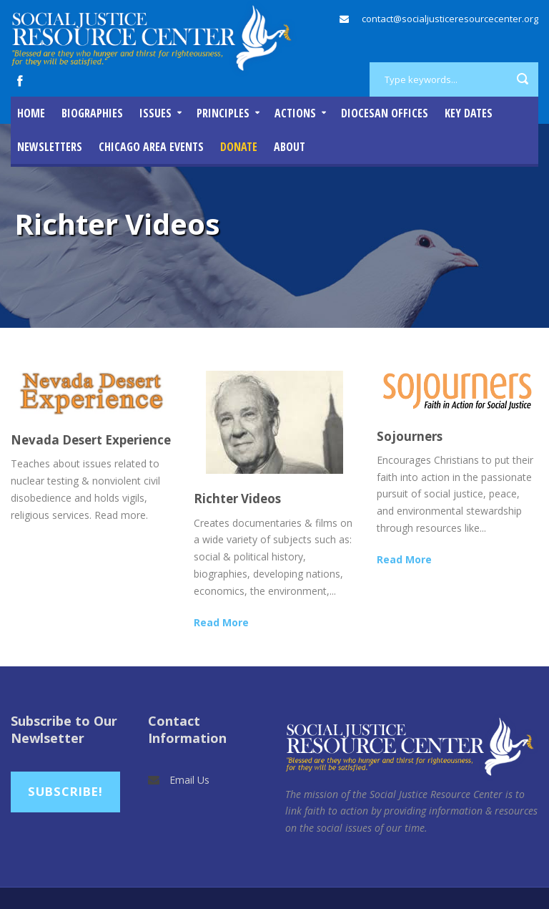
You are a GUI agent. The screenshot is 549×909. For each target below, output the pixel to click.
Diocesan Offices (384, 113)
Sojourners (409, 436)
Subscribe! (65, 791)
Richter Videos (237, 498)
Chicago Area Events (151, 147)
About (289, 147)
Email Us (189, 780)
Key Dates (469, 113)
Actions (295, 113)
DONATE (238, 147)
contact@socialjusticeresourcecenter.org (450, 18)
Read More (221, 622)
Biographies (92, 113)
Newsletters (49, 147)
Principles (223, 113)
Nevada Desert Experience (91, 440)
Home (31, 113)
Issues (155, 113)
